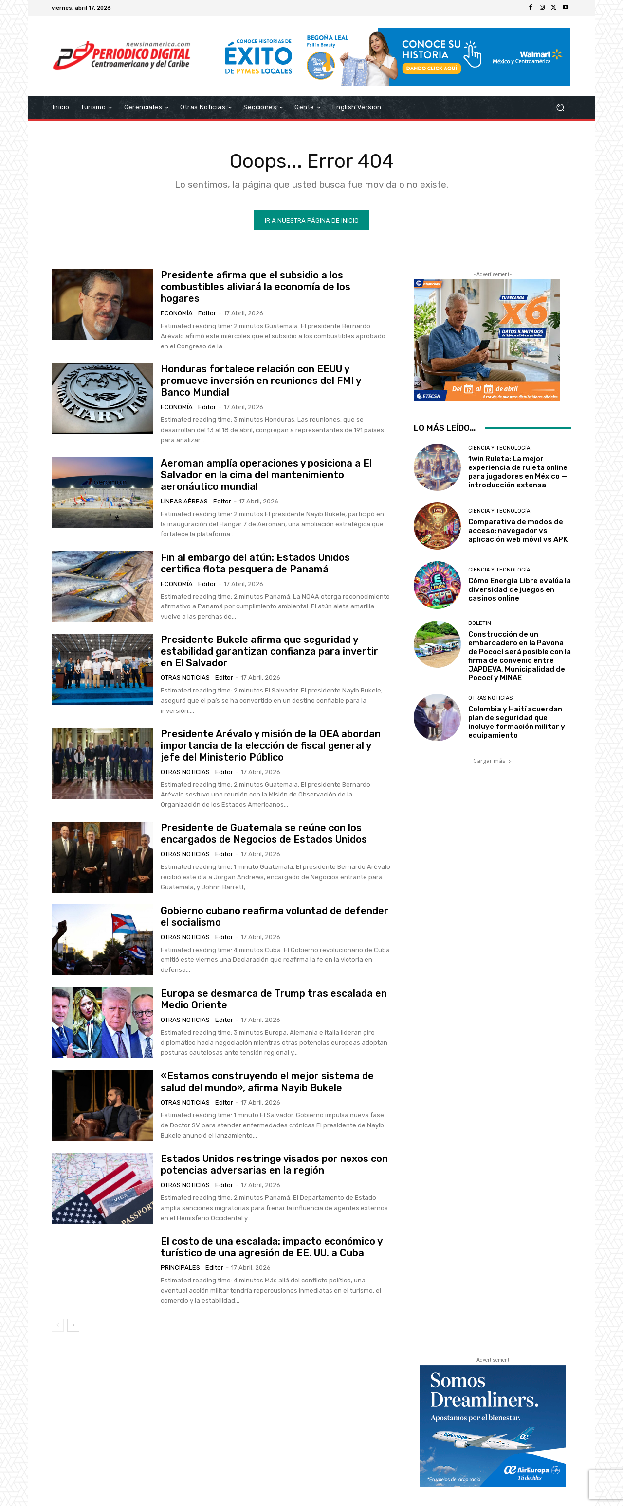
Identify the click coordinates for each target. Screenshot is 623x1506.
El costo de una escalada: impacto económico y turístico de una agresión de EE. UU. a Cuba (272, 1247)
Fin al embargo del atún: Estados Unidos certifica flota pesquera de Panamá (255, 562)
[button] (560, 107)
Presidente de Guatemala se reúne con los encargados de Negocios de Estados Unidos (264, 833)
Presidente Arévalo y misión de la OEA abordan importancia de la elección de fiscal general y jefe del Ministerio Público (271, 745)
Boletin (479, 622)
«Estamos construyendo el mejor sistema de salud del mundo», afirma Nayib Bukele (267, 1081)
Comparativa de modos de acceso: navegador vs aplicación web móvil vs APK (518, 531)
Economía (177, 313)
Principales (180, 1267)
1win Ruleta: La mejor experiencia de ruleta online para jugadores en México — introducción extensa (518, 471)
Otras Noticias (185, 678)
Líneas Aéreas (184, 501)
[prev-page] (58, 1325)
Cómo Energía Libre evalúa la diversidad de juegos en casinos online (519, 589)
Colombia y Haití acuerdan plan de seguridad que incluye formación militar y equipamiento (516, 722)
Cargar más (492, 761)
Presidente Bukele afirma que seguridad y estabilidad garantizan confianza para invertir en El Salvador (269, 651)
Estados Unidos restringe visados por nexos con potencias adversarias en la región (274, 1164)
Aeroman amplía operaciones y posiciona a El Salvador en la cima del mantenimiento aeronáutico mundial (266, 474)
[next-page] (73, 1325)
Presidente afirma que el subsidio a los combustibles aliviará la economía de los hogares (255, 286)
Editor (207, 313)
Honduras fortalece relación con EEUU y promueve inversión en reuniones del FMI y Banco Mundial (261, 380)
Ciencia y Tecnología (499, 447)
